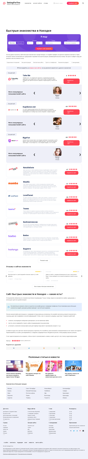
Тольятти (47, 397)
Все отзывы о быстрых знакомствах (44, 286)
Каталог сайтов (37, 3)
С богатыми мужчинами (54, 418)
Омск (9, 393)
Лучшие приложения (74, 427)
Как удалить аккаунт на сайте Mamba (33, 374)
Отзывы (46, 3)
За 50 (70, 417)
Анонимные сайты (32, 417)
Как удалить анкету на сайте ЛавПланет (72, 374)
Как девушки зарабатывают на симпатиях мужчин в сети (53, 374)
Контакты (12, 442)
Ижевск (65, 397)
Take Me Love (31, 425)
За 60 (70, 418)
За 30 (70, 411)
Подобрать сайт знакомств (44, 48)
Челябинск (47, 390)
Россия (4, 425)
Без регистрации (26, 62)
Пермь (28, 395)
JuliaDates (30, 431)
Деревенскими (52, 431)
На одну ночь (6, 418)
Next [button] (81, 276)
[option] (25, 276)
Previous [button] (6, 276)
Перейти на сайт (70, 81)
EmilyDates (30, 432)
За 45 (70, 415)
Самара (65, 390)
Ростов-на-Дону (30, 393)
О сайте (6, 442)
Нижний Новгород (31, 390)
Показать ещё (44, 260)
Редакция (20, 442)
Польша (5, 432)
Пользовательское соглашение (25, 453)
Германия (5, 427)
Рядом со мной (31, 415)
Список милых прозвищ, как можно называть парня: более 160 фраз (14, 374)
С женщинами (75, 62)
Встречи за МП (6, 413)
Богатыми (51, 427)
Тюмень (28, 397)
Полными (51, 425)
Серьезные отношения (13, 62)
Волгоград (47, 395)
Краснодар (66, 395)
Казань (9, 390)
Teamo (29, 427)
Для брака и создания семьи (10, 411)
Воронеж (10, 395)
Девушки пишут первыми (34, 418)
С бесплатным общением (34, 411)
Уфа (45, 393)
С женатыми (52, 415)
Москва (10, 388)
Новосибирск (47, 388)
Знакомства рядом (63, 62)
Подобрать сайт (73, 3)
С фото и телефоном (50, 62)
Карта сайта (39, 442)
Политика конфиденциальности (10, 453)
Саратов (10, 397)
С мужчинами (52, 413)
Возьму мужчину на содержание (11, 417)
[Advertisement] (44, 15)
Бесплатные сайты (38, 62)
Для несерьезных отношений (10, 415)
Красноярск (66, 393)
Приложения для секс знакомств (77, 425)
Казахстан (5, 429)
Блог (25, 442)
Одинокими (51, 429)
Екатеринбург (66, 388)
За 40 (70, 413)
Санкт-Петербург (30, 388)
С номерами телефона (33, 413)
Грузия (4, 431)
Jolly (28, 429)
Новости (31, 442)
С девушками (52, 411)
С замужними (52, 417)
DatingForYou (13, 2)
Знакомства (28, 3)
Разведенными (52, 432)
